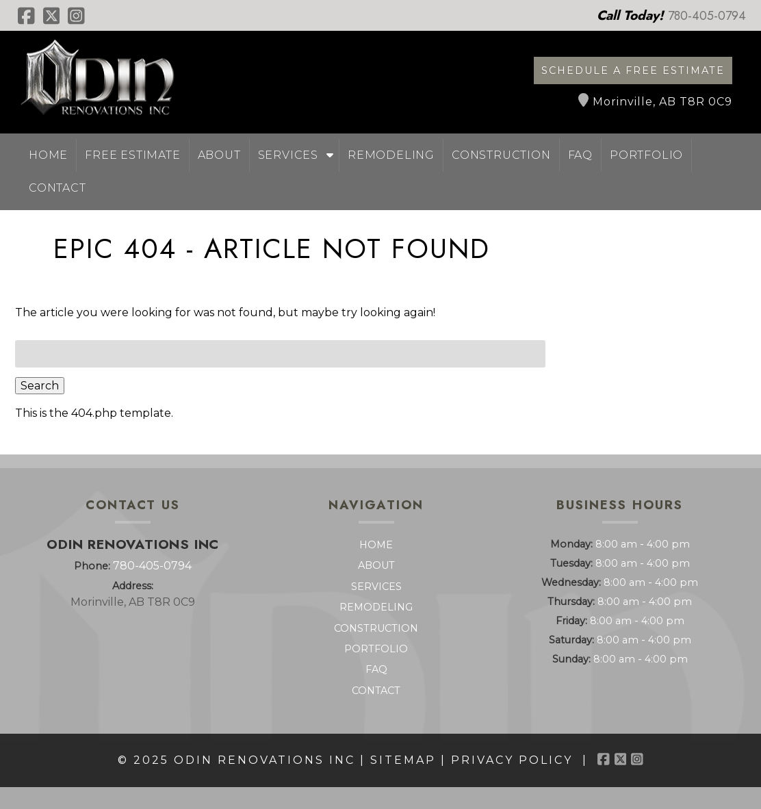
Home (48, 155)
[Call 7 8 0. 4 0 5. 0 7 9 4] (707, 16)
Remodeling (391, 155)
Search (40, 385)
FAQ (580, 155)
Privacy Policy (512, 760)
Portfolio (646, 155)
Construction (501, 155)
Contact (57, 187)
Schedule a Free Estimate (633, 70)
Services (288, 155)
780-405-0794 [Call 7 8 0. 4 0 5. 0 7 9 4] (152, 565)
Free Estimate (132, 155)
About (219, 155)
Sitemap (403, 760)
